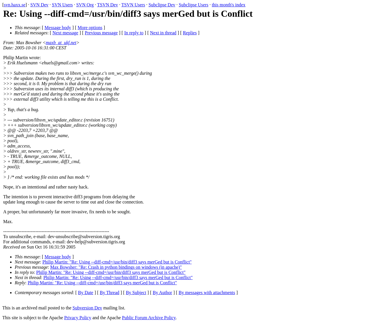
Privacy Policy (77, 317)
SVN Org (85, 4)
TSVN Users (133, 4)
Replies (190, 32)
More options (90, 27)
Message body (58, 27)
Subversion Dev (87, 307)
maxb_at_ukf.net (61, 42)
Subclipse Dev (161, 4)
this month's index (229, 4)
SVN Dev (39, 4)
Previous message (101, 32)
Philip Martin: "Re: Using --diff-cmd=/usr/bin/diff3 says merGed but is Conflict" (117, 261)
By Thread (109, 292)
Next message (65, 32)
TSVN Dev (107, 4)
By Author (162, 292)
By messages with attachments (207, 292)
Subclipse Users (193, 4)
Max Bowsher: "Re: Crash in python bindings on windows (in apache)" (116, 267)
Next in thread (163, 32)
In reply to (134, 32)
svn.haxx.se (14, 4)
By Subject (136, 292)
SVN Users (62, 4)
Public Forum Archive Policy (149, 317)
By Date (85, 292)
